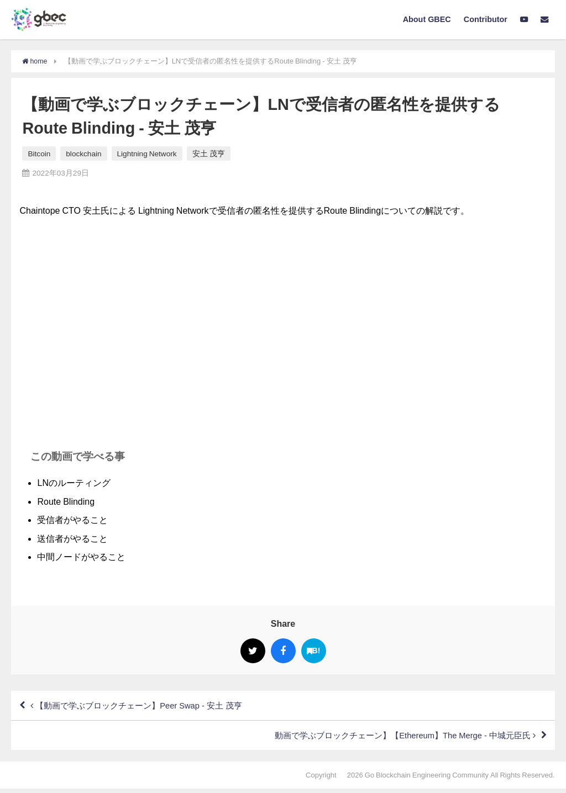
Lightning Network (147, 153)
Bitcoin (39, 153)
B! (314, 651)
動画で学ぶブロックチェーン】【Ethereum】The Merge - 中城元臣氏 (394, 738)
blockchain (83, 153)
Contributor (485, 19)
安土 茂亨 (208, 153)
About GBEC (427, 19)
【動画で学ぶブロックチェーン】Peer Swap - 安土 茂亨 (145, 706)
